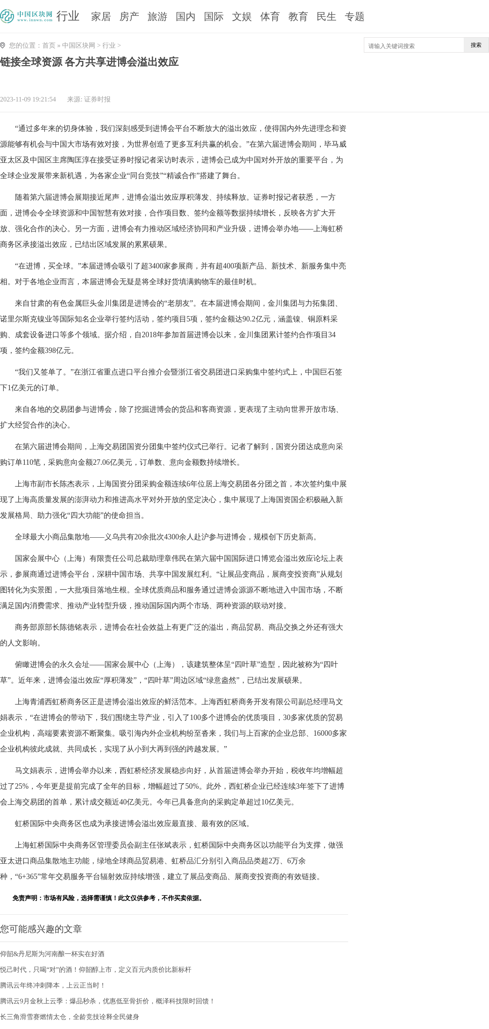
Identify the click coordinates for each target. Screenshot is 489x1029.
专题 (355, 16)
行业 (68, 16)
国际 (214, 16)
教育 (298, 16)
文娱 (242, 16)
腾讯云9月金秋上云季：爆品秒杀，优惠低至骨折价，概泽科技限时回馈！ (107, 1001)
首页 (49, 45)
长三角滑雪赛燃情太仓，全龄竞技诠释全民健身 (69, 1016)
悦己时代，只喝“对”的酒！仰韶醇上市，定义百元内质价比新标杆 (95, 969)
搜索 (476, 45)
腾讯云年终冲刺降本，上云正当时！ (53, 985)
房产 (129, 16)
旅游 (157, 16)
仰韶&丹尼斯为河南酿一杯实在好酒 (52, 953)
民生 (326, 16)
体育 (270, 16)
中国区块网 (78, 45)
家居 (101, 16)
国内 (186, 16)
